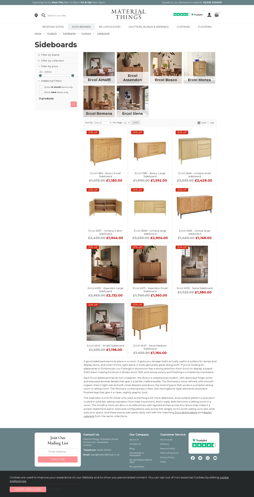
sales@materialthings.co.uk (105, 454)
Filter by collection (52, 60)
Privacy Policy (167, 457)
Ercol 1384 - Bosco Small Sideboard (105, 175)
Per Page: (121, 122)
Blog (131, 448)
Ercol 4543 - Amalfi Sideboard (105, 345)
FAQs (163, 462)
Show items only (58, 87)
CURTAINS (183, 26)
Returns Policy (167, 448)
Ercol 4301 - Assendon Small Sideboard (150, 290)
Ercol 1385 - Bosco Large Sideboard (150, 175)
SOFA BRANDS (81, 26)
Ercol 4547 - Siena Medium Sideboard (150, 347)
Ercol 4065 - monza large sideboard (194, 232)
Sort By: (98, 122)
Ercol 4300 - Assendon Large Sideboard (105, 290)
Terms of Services (169, 453)
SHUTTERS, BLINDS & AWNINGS (149, 26)
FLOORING (205, 26)
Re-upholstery (136, 466)
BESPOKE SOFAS (53, 26)
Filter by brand (50, 54)
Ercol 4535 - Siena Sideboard (195, 288)
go (73, 104)
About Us (134, 439)
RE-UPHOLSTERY (110, 26)
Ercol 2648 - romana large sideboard (150, 232)
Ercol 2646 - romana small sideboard (194, 175)
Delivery (164, 444)
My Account (166, 439)
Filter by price (49, 66)
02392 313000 (212, 2)
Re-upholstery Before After (140, 461)
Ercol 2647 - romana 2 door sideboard (105, 232)
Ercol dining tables (186, 412)
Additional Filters (51, 80)
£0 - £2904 (46, 72)
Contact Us (135, 444)
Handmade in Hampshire (136, 454)
